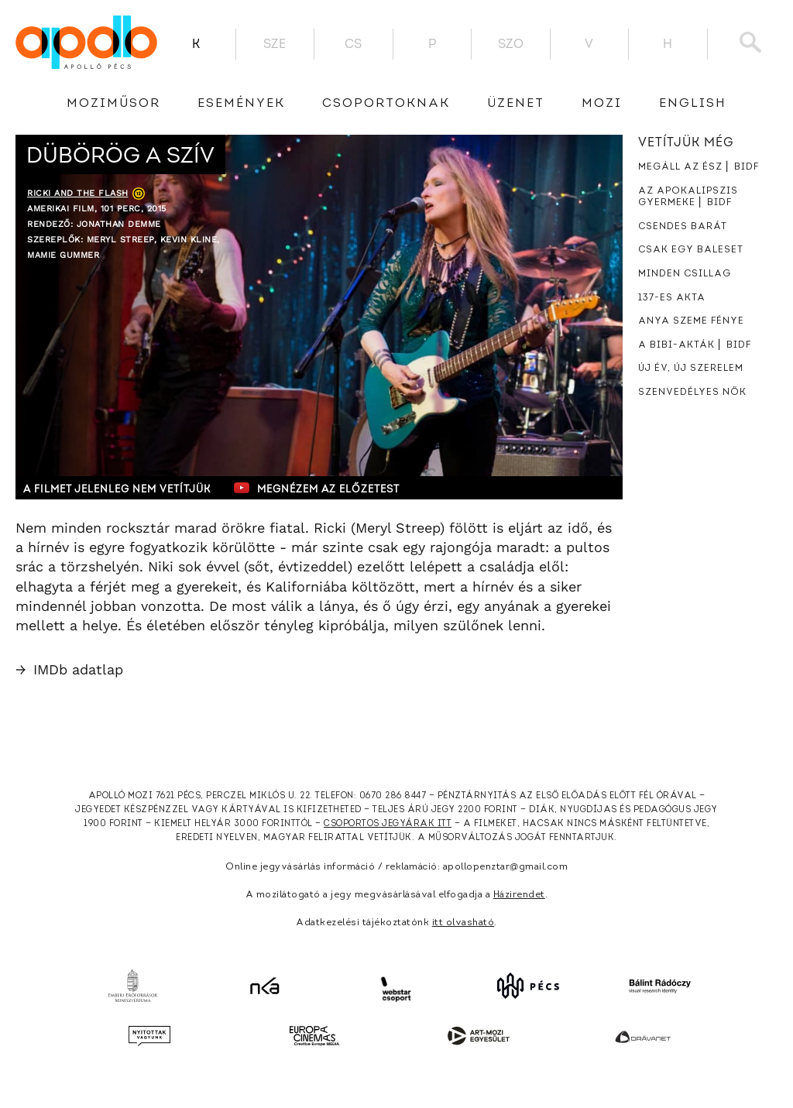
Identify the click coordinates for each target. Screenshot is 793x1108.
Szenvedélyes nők (692, 392)
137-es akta (671, 298)
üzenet (515, 104)
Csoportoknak (386, 104)
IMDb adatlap (69, 669)
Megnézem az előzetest (317, 488)
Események (241, 104)
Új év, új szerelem (690, 368)
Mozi (602, 104)
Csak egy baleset (690, 250)
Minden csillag (684, 274)
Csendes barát (682, 227)
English (692, 104)
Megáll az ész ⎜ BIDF (698, 167)
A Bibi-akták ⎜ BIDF (694, 345)
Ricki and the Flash (78, 193)
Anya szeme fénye (691, 321)
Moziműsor (113, 104)
